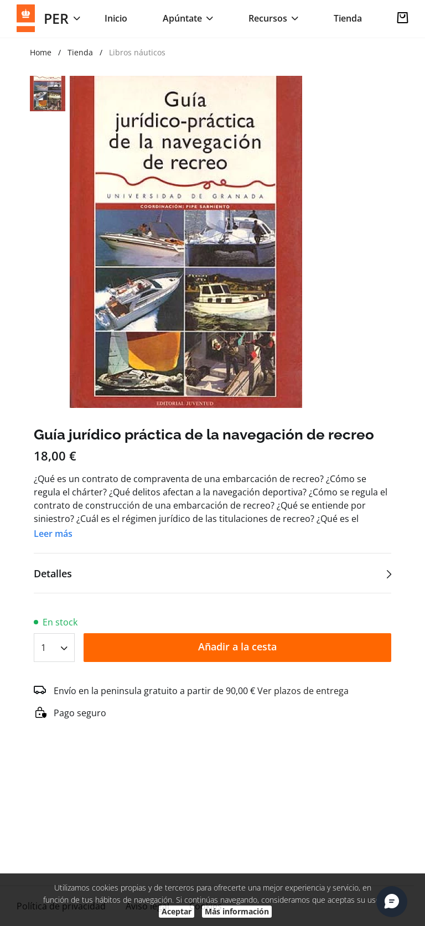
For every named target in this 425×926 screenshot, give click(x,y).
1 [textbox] (43, 648)
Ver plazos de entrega (303, 691)
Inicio (116, 18)
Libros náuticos (137, 52)
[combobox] (54, 644)
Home (40, 52)
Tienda (348, 18)
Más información (237, 911)
